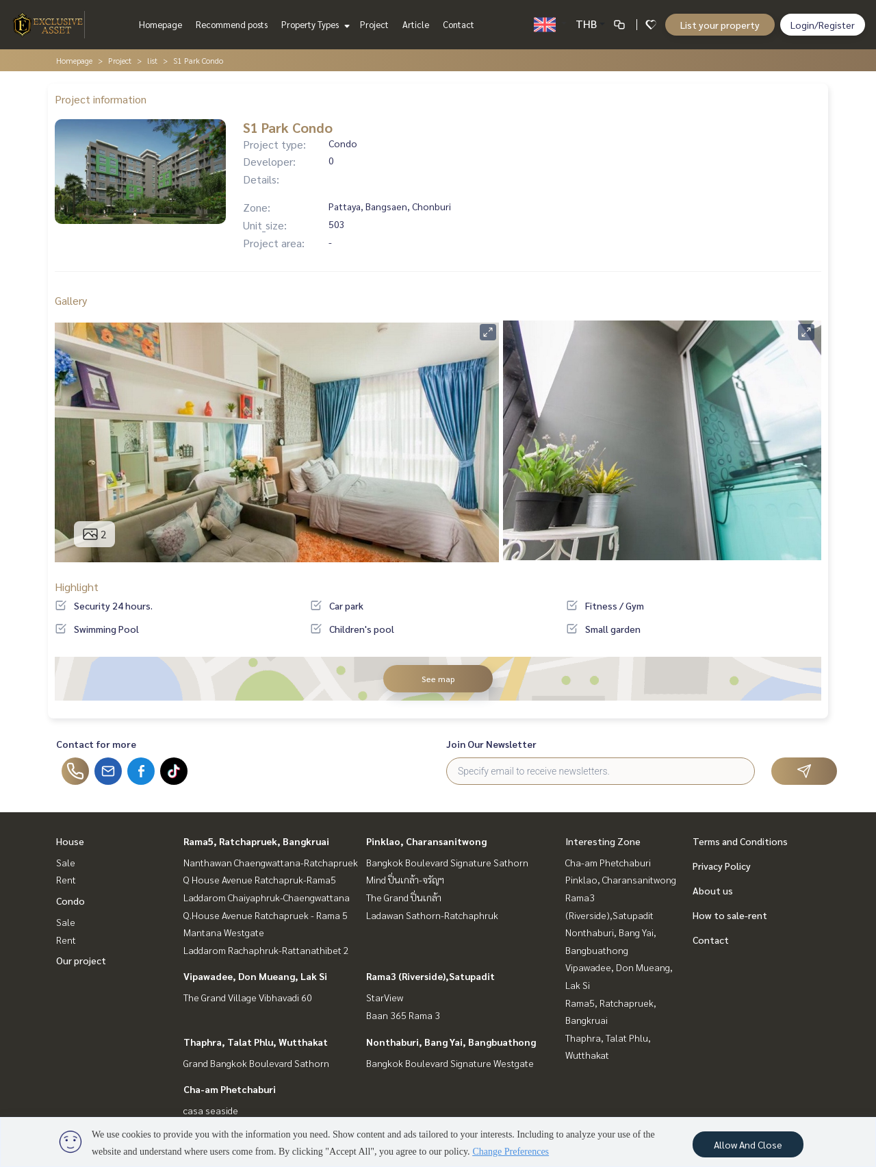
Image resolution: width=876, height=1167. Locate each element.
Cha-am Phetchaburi (229, 1089)
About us (713, 890)
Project (374, 24)
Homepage (160, 24)
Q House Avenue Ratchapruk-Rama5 (259, 879)
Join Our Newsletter (491, 744)
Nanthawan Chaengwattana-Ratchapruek (270, 862)
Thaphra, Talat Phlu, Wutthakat (255, 1042)
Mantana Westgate (223, 932)
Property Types (313, 24)
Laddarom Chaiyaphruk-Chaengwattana (266, 897)
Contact (458, 24)
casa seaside (210, 1110)
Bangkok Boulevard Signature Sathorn (447, 862)
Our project (81, 960)
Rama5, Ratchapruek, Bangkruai (256, 841)
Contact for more (96, 744)
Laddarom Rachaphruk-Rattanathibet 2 (266, 950)
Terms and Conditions (740, 841)
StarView (384, 997)
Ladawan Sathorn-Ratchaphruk (432, 915)
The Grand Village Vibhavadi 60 (247, 997)
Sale (65, 862)
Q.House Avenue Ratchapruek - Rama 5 (265, 915)
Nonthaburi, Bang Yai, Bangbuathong (451, 1042)
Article (415, 24)
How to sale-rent (730, 915)
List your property (720, 24)
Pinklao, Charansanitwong (426, 841)
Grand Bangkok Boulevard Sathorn (256, 1063)
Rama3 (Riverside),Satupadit (430, 976)
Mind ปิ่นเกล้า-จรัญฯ (405, 879)
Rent (66, 879)
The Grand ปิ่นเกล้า (403, 897)
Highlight (77, 586)
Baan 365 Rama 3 (403, 1015)
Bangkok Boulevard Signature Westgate (450, 1063)
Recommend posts (232, 24)
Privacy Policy (722, 865)
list (152, 60)
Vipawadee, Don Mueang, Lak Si (255, 976)
